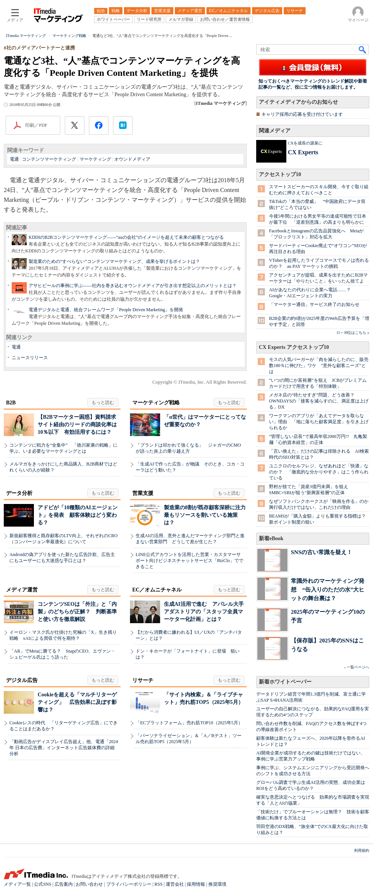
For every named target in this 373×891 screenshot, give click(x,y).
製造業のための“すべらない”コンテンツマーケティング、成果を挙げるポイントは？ (114, 261)
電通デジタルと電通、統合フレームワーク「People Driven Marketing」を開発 (106, 309)
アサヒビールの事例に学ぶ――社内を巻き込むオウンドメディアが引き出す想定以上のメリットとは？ (133, 285)
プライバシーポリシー (128, 884)
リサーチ (142, 680)
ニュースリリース (30, 357)
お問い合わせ (89, 884)
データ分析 (19, 493)
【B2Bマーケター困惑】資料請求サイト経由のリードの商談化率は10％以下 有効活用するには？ (77, 424)
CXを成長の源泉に (305, 143)
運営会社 (175, 884)
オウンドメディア (132, 159)
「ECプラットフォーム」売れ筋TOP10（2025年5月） (189, 722)
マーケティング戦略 (156, 403)
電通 (14, 159)
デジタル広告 (22, 680)
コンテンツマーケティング (49, 159)
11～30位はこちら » (352, 332)
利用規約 (361, 850)
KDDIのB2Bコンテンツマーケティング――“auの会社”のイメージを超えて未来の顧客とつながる (126, 237)
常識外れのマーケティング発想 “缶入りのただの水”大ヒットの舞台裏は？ (327, 589)
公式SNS (42, 884)
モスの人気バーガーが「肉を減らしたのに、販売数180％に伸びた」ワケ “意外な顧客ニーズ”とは (318, 365)
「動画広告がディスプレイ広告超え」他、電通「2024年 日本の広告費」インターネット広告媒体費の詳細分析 (63, 747)
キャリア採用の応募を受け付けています (302, 114)
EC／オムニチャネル (157, 590)
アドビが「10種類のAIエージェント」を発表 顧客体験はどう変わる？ (78, 515)
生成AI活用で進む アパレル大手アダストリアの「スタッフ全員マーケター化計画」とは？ (204, 611)
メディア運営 (22, 590)
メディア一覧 (17, 884)
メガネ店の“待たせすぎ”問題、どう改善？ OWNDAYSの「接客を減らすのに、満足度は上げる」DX (318, 401)
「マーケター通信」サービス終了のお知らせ (314, 304)
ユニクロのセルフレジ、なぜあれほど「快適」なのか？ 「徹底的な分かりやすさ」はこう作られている (318, 472)
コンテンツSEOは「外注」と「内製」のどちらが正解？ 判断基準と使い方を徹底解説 (77, 611)
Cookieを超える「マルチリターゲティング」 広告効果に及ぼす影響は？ (77, 702)
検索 (362, 49)
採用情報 (196, 884)
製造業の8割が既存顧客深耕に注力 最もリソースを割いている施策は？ (207, 515)
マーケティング (95, 159)
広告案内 (64, 884)
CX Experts (303, 152)
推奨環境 (217, 884)
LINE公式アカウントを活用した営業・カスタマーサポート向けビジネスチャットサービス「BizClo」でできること (189, 560)
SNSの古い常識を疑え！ (321, 552)
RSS (158, 884)
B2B (11, 403)
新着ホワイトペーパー (285, 682)
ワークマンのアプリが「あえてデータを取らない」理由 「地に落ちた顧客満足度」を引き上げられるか (318, 421)
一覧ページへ (358, 667)
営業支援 (142, 493)
